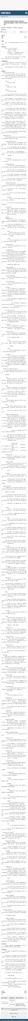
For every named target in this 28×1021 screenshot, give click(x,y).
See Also (20, 27)
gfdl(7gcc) (18, 1005)
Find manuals (14, 1013)
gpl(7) (6, 945)
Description (9, 27)
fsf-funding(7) (17, 945)
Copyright (3, 29)
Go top (14, 1016)
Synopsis (3, 27)
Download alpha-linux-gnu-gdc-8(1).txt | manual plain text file (14, 1009)
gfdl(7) (11, 945)
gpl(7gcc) (23, 1005)
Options (15, 27)
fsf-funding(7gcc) (20, 1003)
